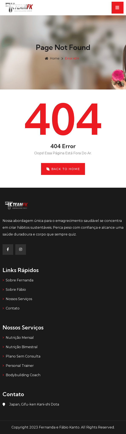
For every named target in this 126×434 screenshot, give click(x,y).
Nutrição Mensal (20, 338)
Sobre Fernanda (19, 280)
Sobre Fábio (16, 290)
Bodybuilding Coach (23, 375)
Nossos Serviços (19, 299)
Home (52, 58)
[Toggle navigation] (117, 8)
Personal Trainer (20, 366)
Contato (13, 308)
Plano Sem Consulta (23, 356)
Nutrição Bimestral (22, 347)
